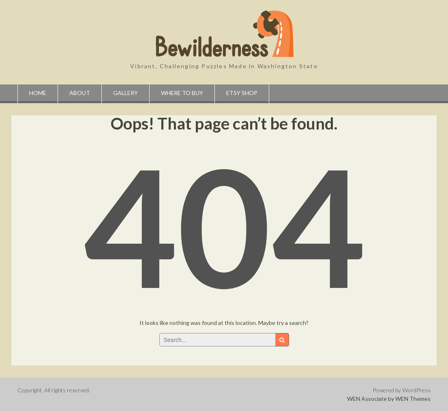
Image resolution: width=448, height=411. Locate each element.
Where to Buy (182, 92)
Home (37, 92)
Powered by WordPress (402, 390)
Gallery (125, 92)
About (79, 92)
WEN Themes (413, 398)
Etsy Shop (241, 92)
